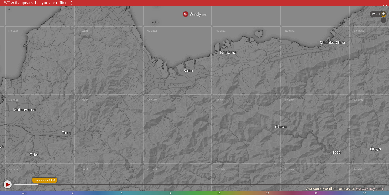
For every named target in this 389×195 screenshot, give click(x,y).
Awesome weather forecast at (344, 188)
